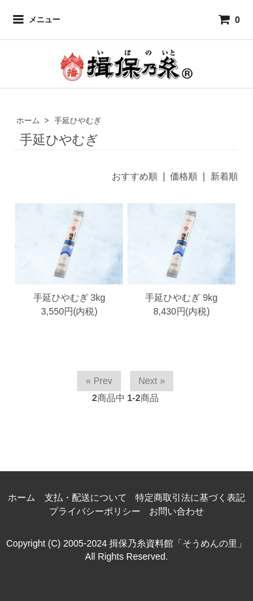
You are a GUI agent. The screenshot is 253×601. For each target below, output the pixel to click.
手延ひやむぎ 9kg (181, 297)
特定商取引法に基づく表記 (190, 497)
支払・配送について (85, 497)
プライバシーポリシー (95, 511)
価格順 (183, 176)
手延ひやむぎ (77, 120)
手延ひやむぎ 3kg (69, 297)
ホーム (28, 120)
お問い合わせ (176, 511)
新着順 (224, 176)
